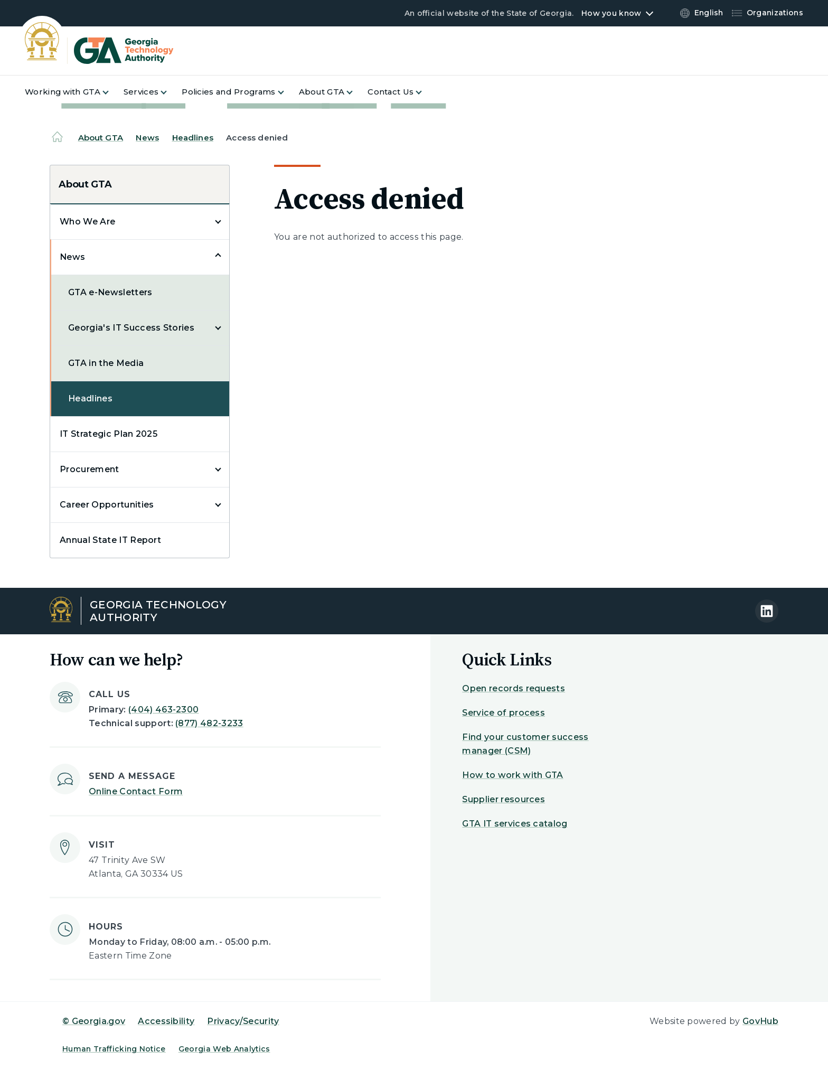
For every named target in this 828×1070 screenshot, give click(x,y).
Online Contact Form (136, 791)
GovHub (760, 1021)
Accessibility (166, 1021)
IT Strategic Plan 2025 (108, 434)
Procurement (89, 469)
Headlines (192, 138)
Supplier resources (503, 799)
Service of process (503, 713)
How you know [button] (611, 13)
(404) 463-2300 (163, 710)
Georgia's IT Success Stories (131, 328)
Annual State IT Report (110, 540)
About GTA (100, 138)
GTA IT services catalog (514, 824)
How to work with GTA (512, 775)
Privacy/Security (243, 1021)
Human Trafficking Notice (114, 1049)
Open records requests (513, 688)
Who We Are (87, 222)
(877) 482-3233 (209, 723)
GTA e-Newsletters (110, 292)
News (147, 138)
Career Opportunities (107, 505)
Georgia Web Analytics (224, 1049)
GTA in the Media (106, 363)
